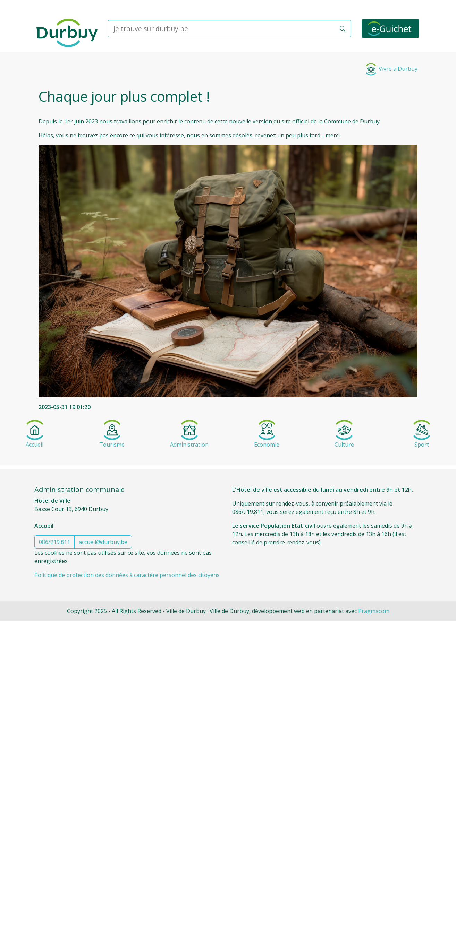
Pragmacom (373, 611)
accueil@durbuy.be (103, 542)
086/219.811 (54, 542)
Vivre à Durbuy (391, 68)
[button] (342, 28)
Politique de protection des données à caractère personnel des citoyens (127, 575)
